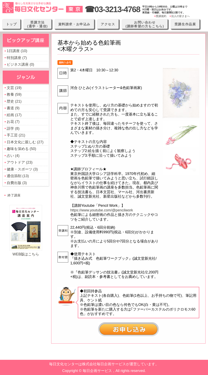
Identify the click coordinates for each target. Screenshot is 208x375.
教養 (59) (14, 94)
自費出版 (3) (17, 183)
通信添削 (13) (18, 176)
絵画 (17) (14, 115)
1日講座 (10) (17, 51)
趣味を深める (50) (21, 149)
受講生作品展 (185, 24)
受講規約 (161, 16)
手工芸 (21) (16, 135)
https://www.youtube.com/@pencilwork (101, 210)
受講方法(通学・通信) (37, 24)
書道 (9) (13, 108)
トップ (11, 24)
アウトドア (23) (19, 162)
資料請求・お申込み (74, 24)
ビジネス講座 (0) (20, 64)
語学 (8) (13, 128)
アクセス (108, 24)
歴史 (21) (14, 101)
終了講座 (14, 195)
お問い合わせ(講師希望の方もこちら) (145, 24)
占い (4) (13, 156)
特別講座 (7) (17, 58)
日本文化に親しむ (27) (25, 142)
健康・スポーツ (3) (22, 169)
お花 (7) (13, 122)
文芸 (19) (14, 88)
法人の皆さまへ (180, 16)
